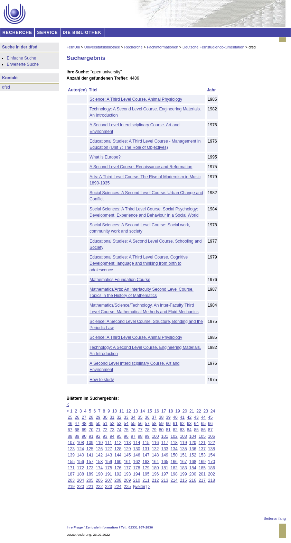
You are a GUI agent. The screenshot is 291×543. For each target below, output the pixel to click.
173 (89, 467)
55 (133, 423)
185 (202, 467)
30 (105, 417)
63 (189, 423)
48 (84, 423)
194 (136, 474)
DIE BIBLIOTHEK (82, 32)
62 (182, 423)
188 (80, 474)
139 (71, 455)
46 (70, 423)
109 (89, 442)
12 (128, 411)
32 (119, 417)
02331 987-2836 (141, 527)
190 (99, 474)
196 (155, 474)
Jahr (211, 90)
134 (173, 448)
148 (155, 455)
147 (145, 455)
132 (155, 448)
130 (136, 448)
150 (173, 455)
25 (70, 417)
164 (155, 461)
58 (154, 423)
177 (127, 467)
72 (105, 429)
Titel (93, 90)
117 (164, 442)
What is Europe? (105, 157)
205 (89, 480)
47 (77, 423)
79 (154, 429)
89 (77, 436)
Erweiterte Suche (23, 64)
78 (147, 429)
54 (126, 423)
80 (161, 429)
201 (202, 474)
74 (119, 429)
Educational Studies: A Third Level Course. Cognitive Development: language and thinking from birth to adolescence (139, 263)
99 (147, 436)
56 (140, 423)
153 (202, 455)
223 (108, 486)
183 (183, 467)
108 (80, 442)
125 (89, 448)
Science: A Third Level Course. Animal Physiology (136, 99)
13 (135, 411)
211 (145, 480)
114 (136, 442)
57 (147, 423)
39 (168, 417)
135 (183, 448)
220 (80, 486)
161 (127, 461)
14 (142, 411)
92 (98, 436)
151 (183, 455)
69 (84, 429)
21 (191, 411)
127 (108, 448)
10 (114, 411)
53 (119, 423)
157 (89, 461)
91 (91, 436)
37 (154, 417)
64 (196, 423)
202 (211, 474)
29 (98, 417)
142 (99, 455)
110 (99, 442)
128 (117, 448)
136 (192, 448)
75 (126, 429)
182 (173, 467)
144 (117, 455)
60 (168, 423)
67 (70, 429)
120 (192, 442)
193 (127, 474)
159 (108, 461)
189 (89, 474)
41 (182, 417)
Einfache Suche (21, 58)
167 (183, 461)
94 (112, 436)
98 (140, 436)
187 (71, 474)
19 (177, 411)
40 (175, 417)
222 (99, 486)
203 (71, 480)
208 (117, 480)
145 (127, 455)
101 (164, 436)
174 (99, 467)
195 (145, 474)
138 (211, 448)
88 (70, 436)
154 (211, 455)
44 (203, 417)
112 (117, 442)
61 (175, 423)
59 (161, 423)
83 (182, 429)
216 (192, 480)
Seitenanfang (275, 518)
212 (155, 480)
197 (164, 474)
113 (127, 442)
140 (80, 455)
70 (91, 429)
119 (183, 442)
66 (210, 423)
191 (108, 474)
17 (163, 411)
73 (112, 429)
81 (168, 429)
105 (202, 436)
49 (91, 423)
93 (105, 436)
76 (133, 429)
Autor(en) (77, 90)
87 (210, 429)
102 (173, 436)
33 (126, 417)
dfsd (6, 87)
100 (155, 436)
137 (202, 448)
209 (127, 480)
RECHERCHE (17, 32)
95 (119, 436)
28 (91, 417)
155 (71, 461)
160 (117, 461)
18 (170, 411)
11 (121, 411)
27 (84, 417)
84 (189, 429)
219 (71, 486)
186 (211, 467)
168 (192, 461)
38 (161, 417)
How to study (102, 379)
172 (80, 467)
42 (189, 417)
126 (99, 448)
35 (140, 417)
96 (126, 436)
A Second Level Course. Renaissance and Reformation (141, 166)
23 (206, 411)
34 (133, 417)
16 (156, 411)
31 (112, 417)
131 (145, 448)
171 (71, 467)
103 (183, 436)
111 (108, 442)
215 (183, 480)
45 (210, 417)
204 (80, 480)
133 (164, 448)
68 (77, 429)
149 (164, 455)
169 (202, 461)
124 (80, 448)
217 (202, 480)
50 (98, 423)
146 (136, 455)
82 (175, 429)
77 (140, 429)
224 (117, 486)
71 (98, 429)
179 (145, 467)
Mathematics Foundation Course (120, 279)
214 (173, 480)
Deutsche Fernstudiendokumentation (213, 47)
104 (192, 436)
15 (149, 411)
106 (211, 436)
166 (173, 461)
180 (155, 467)
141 (89, 455)
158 (99, 461)
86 (203, 429)
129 (127, 448)
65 (203, 423)
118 (173, 442)
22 (198, 411)
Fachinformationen (162, 47)
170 (211, 461)
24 (212, 411)
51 (105, 423)
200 (192, 474)
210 (136, 480)
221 (89, 486)
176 (117, 467)
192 (117, 474)
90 (84, 436)
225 (127, 486)
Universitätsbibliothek (102, 47)
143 (108, 455)
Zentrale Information (102, 527)
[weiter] (140, 486)
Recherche (133, 47)
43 (196, 417)
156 (80, 461)
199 (183, 474)
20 (184, 411)
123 (71, 448)
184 (192, 467)
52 (112, 423)
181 (164, 467)
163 (145, 461)
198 (173, 474)
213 (164, 480)
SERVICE (47, 32)
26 (77, 417)
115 (145, 442)
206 (99, 480)
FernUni (73, 47)
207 (108, 480)
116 (155, 442)
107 (71, 442)
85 (196, 429)
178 (136, 467)
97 (133, 436)
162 (136, 461)
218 (211, 480)
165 (164, 461)
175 (108, 467)
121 (202, 442)
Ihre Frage (74, 527)
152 (192, 455)
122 (211, 442)
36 (147, 417)
